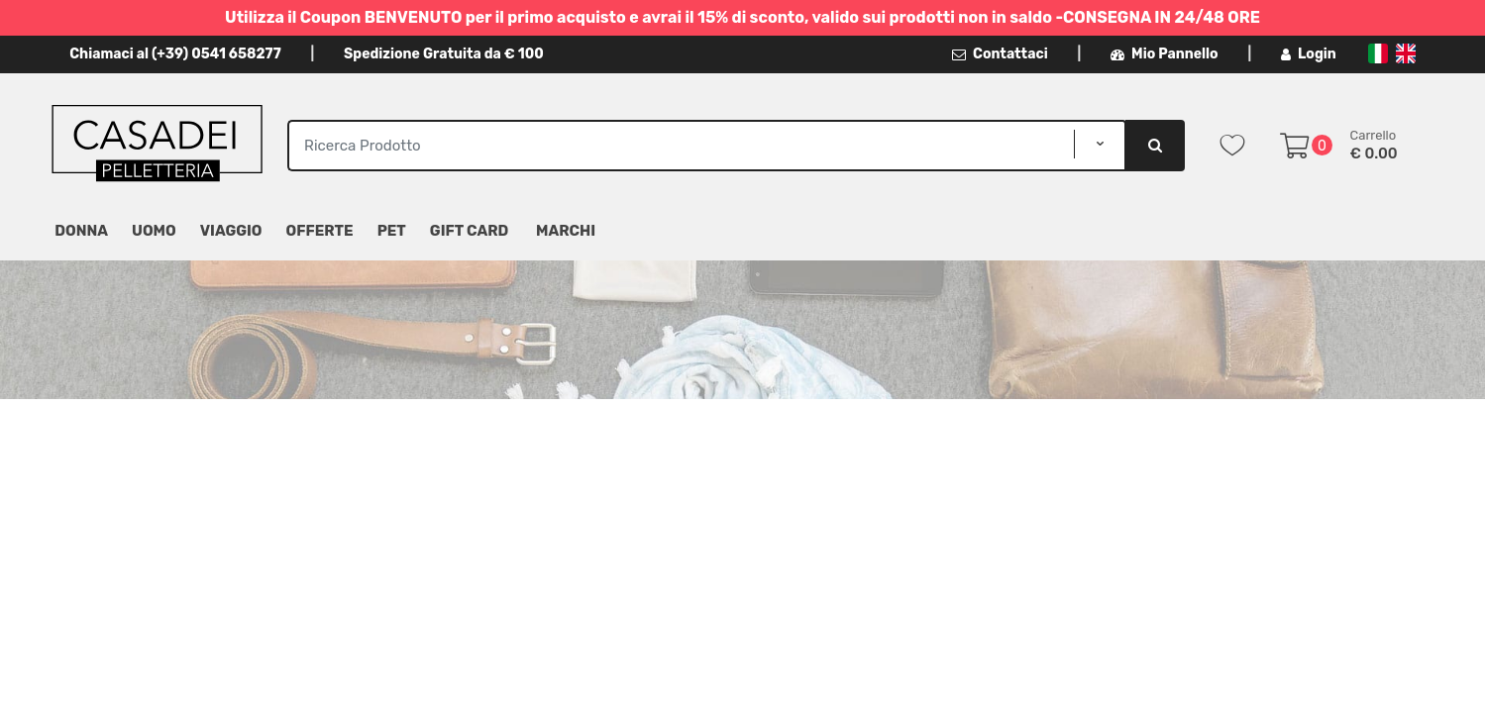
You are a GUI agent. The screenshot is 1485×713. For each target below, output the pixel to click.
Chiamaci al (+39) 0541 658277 (174, 54)
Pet (391, 231)
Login (1308, 54)
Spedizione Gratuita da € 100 (444, 54)
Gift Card (469, 231)
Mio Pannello (1165, 54)
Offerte (320, 231)
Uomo (154, 231)
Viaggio (231, 231)
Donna (81, 231)
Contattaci (1000, 54)
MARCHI (565, 231)
